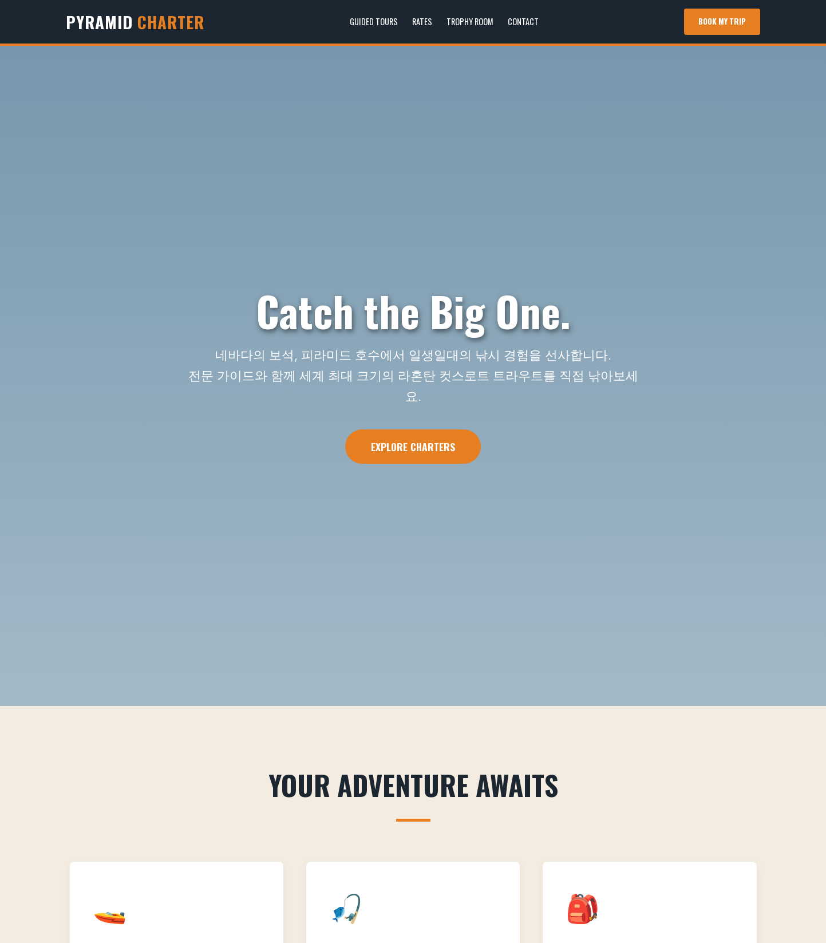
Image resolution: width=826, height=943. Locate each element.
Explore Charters (413, 446)
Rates (422, 21)
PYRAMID (135, 22)
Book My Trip (722, 21)
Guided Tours (374, 21)
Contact (523, 21)
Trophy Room (469, 21)
